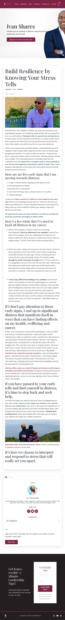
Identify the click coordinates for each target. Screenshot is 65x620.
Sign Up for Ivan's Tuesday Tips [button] (20, 40)
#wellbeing (19, 89)
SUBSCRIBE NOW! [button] (45, 588)
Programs (37, 4)
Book (30, 4)
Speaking (24, 4)
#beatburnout (8, 89)
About (17, 4)
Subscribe (11, 542)
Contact (53, 4)
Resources (45, 4)
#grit (14, 89)
